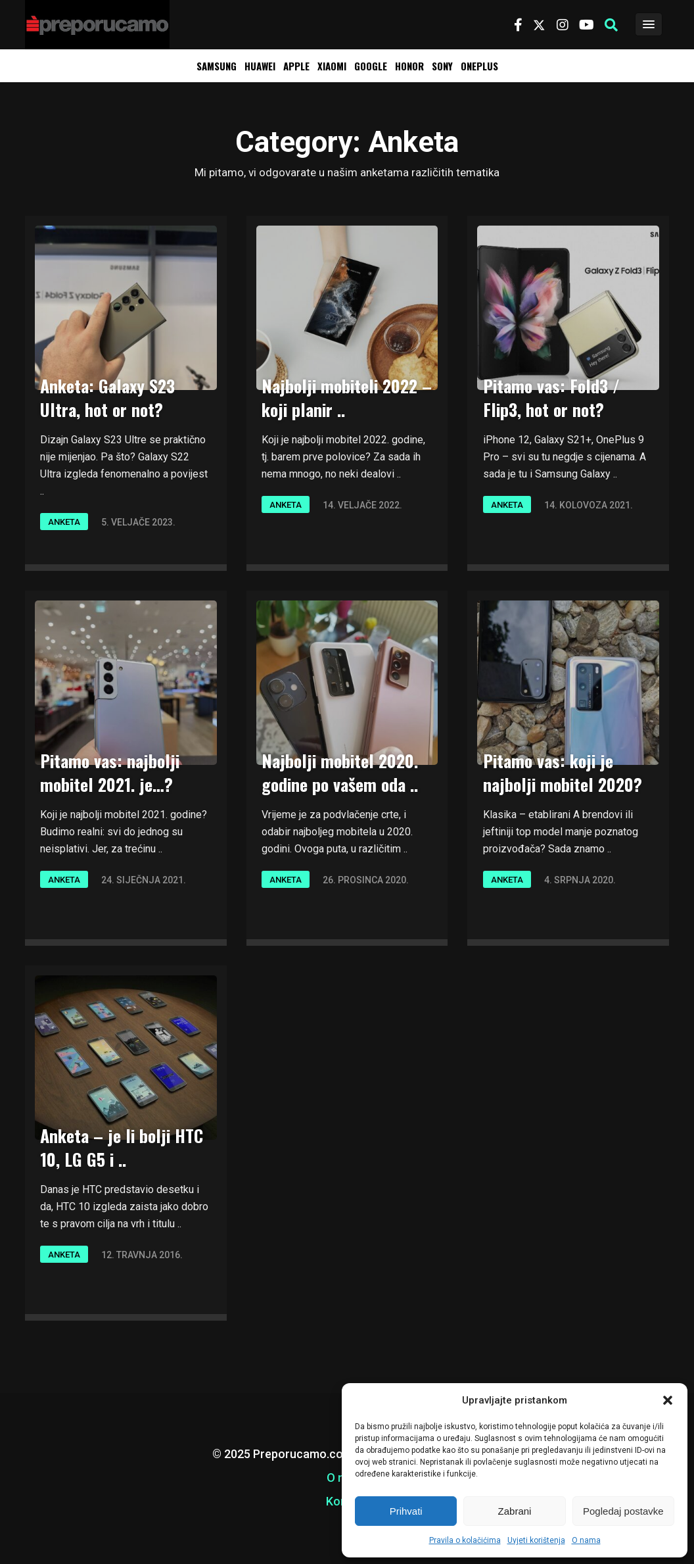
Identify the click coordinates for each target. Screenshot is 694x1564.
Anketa (64, 522)
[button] (667, 1400)
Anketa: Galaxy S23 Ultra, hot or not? (107, 397)
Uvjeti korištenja (536, 1540)
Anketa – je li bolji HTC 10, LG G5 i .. (121, 1147)
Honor (409, 66)
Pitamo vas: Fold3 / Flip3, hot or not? (551, 397)
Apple (296, 66)
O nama (586, 1540)
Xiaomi (331, 66)
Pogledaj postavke (623, 1511)
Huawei (259, 66)
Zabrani (515, 1511)
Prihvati (406, 1511)
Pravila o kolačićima (465, 1540)
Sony (442, 66)
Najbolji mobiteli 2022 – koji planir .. (347, 397)
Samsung (217, 66)
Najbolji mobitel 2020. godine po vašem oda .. (340, 772)
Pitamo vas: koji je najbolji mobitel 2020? (562, 772)
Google (370, 66)
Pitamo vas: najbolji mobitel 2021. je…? (109, 772)
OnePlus (479, 66)
